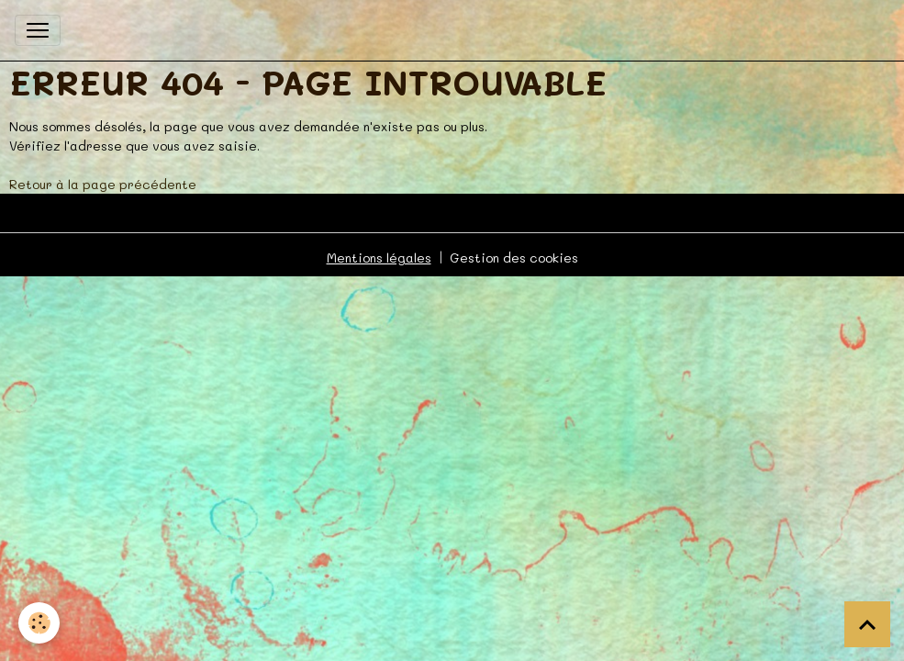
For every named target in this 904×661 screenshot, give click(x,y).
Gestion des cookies (514, 257)
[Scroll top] (867, 624)
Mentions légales (379, 257)
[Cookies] (39, 623)
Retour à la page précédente (102, 184)
